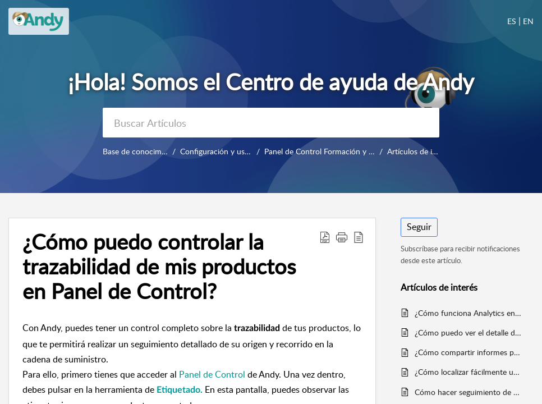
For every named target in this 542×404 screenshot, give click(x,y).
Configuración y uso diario (225, 151)
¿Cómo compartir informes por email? (468, 352)
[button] (324, 236)
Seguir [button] (419, 227)
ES (511, 21)
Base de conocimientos (142, 151)
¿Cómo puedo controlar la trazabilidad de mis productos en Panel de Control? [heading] (159, 266)
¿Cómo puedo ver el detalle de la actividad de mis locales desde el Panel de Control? (468, 332)
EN (528, 21)
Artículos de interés (420, 151)
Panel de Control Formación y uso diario (333, 151)
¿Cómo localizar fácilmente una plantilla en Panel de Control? (468, 371)
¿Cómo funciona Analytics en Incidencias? (468, 312)
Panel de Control (212, 374)
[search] (271, 122)
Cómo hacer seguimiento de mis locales (468, 392)
